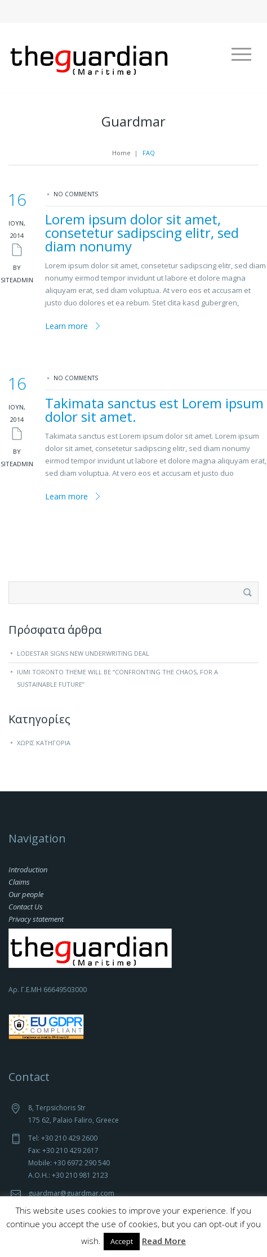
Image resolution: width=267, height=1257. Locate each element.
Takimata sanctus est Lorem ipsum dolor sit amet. (154, 410)
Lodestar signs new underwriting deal (83, 653)
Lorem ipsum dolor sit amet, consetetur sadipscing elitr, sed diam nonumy (142, 232)
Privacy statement (36, 919)
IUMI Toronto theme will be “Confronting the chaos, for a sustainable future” (117, 678)
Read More (164, 1240)
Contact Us (25, 907)
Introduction (27, 869)
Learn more (66, 326)
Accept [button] (121, 1241)
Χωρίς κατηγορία (43, 742)
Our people (25, 894)
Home (121, 152)
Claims (19, 882)
